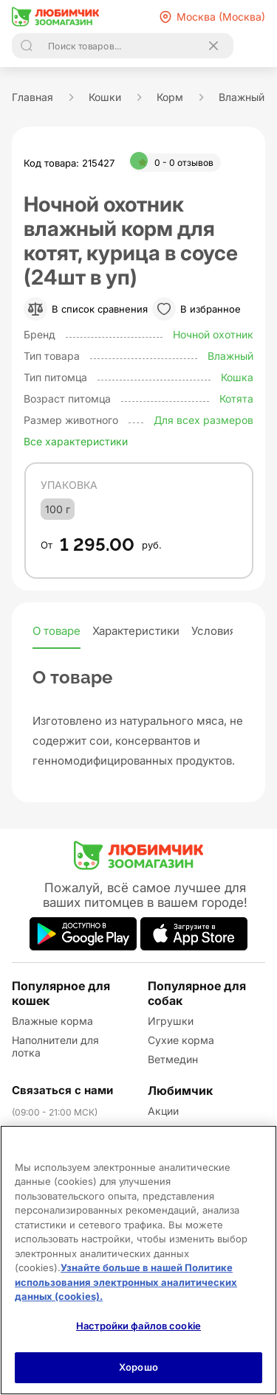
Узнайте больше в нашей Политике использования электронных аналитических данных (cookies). (126, 1282)
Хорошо (138, 1367)
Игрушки (171, 1021)
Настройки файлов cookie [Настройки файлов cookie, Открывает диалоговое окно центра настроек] (138, 1326)
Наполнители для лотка (55, 1046)
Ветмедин (173, 1059)
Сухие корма (181, 1040)
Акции (163, 1110)
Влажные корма (52, 1021)
